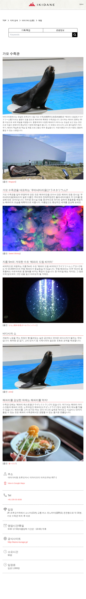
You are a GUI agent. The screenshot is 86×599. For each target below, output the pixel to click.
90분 (10, 555)
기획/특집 (25, 30)
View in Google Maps (16, 483)
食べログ (12, 464)
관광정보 (60, 30)
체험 (40, 20)
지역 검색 (14, 20)
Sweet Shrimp (14, 253)
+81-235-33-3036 (15, 500)
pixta (10, 392)
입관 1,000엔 (14, 568)
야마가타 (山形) (28, 20)
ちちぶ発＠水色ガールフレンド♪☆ (23, 325)
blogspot (12, 182)
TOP (4, 20)
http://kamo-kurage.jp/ (18, 542)
